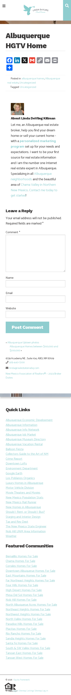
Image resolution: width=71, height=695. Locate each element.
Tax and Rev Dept (17, 521)
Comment (13, 232)
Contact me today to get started (34, 193)
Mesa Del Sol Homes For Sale (24, 595)
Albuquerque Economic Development (29, 420)
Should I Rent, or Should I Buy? (25, 512)
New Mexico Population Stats (24, 497)
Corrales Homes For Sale (21, 566)
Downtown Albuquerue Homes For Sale (30, 570)
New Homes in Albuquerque (23, 507)
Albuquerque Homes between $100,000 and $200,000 (34, 348)
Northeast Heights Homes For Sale (28, 609)
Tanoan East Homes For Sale (24, 653)
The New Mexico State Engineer (26, 526)
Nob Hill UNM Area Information (26, 531)
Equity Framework (22, 680)
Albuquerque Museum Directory (26, 439)
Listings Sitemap (34, 691)
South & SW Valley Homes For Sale (28, 648)
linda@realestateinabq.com (24, 368)
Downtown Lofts (16, 463)
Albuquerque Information (21, 425)
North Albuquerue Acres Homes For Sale (31, 604)
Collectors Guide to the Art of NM (27, 454)
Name (9, 278)
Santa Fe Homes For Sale (22, 643)
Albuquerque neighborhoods (31, 176)
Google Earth (14, 473)
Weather (11, 536)
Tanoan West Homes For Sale (24, 657)
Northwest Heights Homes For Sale (28, 614)
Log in (15, 691)
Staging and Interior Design (23, 516)
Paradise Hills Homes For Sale (24, 624)
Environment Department (22, 468)
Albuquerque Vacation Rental (24, 444)
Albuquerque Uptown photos (23, 343)
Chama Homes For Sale (20, 561)
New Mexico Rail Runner (21, 502)
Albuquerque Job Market (21, 434)
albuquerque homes (33, 79)
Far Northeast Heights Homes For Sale (30, 580)
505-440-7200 (17, 362)
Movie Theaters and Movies (23, 492)
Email (9, 293)
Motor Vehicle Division (20, 487)
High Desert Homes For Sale (24, 590)
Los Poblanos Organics (20, 478)
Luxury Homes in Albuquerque (24, 483)
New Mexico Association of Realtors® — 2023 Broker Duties (33, 376)
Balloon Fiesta (14, 449)
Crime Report (14, 458)
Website (11, 308)
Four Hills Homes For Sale (22, 585)
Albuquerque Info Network (22, 429)
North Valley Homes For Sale (24, 619)
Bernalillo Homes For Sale (22, 556)
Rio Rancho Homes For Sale (23, 633)
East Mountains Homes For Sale (26, 575)
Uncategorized (28, 83)
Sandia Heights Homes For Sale (26, 638)
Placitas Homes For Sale (21, 629)
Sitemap (22, 691)
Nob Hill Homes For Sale (21, 599)
